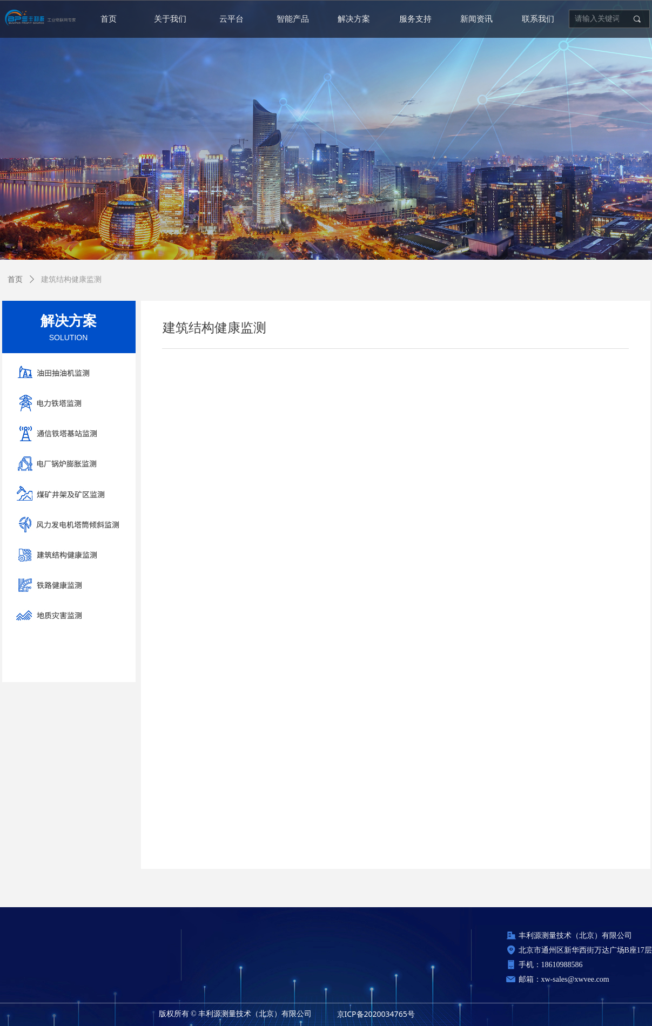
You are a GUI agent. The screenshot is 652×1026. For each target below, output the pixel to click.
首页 (15, 279)
